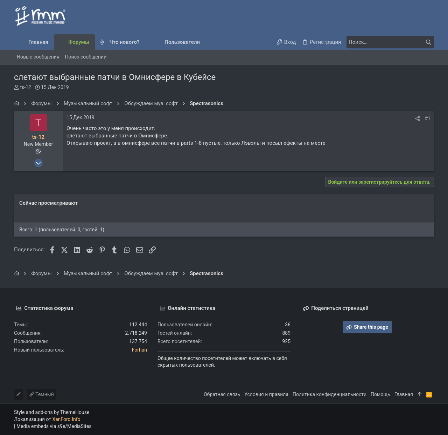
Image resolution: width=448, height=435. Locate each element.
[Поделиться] (417, 118)
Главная (403, 394)
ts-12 (25, 87)
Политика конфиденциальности (329, 394)
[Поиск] (390, 42)
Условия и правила (266, 394)
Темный (41, 394)
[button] (145, 42)
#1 (428, 118)
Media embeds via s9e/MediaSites (54, 426)
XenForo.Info (66, 419)
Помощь (380, 394)
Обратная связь (222, 394)
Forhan (139, 350)
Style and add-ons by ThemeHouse (51, 412)
